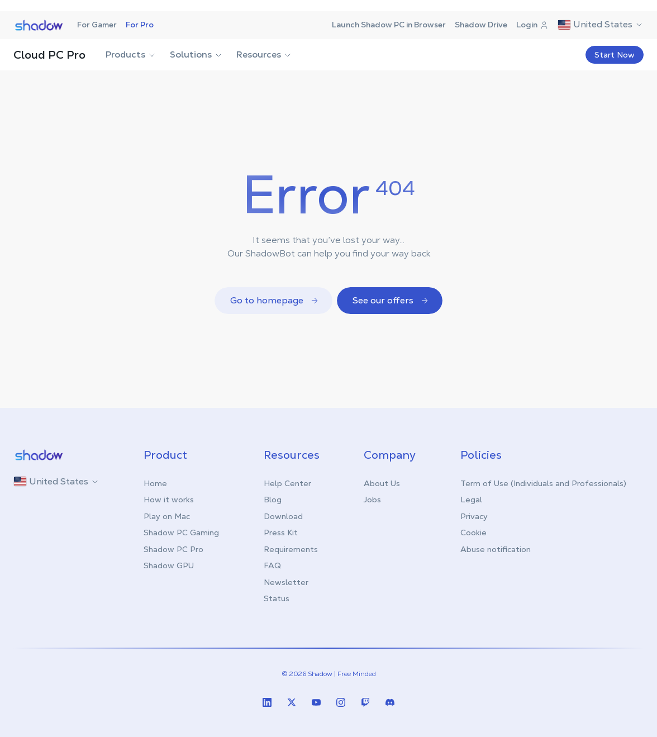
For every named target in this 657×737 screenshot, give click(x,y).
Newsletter (286, 582)
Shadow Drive (481, 25)
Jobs (372, 499)
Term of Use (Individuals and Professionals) (543, 483)
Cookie (473, 532)
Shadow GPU (169, 565)
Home (155, 483)
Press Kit (281, 532)
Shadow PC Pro (173, 549)
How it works (169, 499)
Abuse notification (495, 549)
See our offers (391, 300)
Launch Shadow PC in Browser (389, 25)
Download (283, 516)
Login (532, 25)
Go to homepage (274, 300)
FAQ (272, 565)
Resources (264, 54)
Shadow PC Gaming (181, 532)
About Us (382, 483)
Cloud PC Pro (49, 54)
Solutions (196, 54)
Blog (273, 499)
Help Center (287, 483)
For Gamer (97, 25)
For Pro (140, 25)
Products (131, 54)
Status (276, 598)
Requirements (291, 549)
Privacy (474, 516)
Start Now (614, 55)
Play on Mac (167, 516)
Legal (471, 499)
